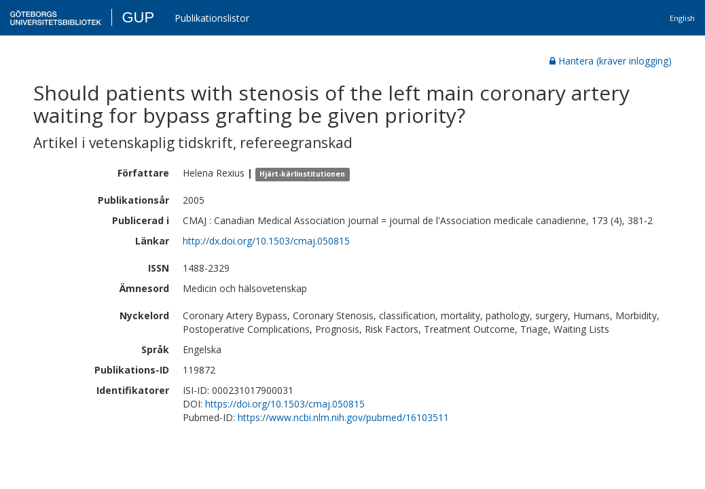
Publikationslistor (212, 18)
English (682, 18)
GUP (138, 17)
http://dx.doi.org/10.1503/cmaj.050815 (266, 240)
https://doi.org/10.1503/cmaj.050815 (285, 403)
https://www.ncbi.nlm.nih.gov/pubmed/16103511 (343, 417)
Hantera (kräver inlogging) (610, 60)
